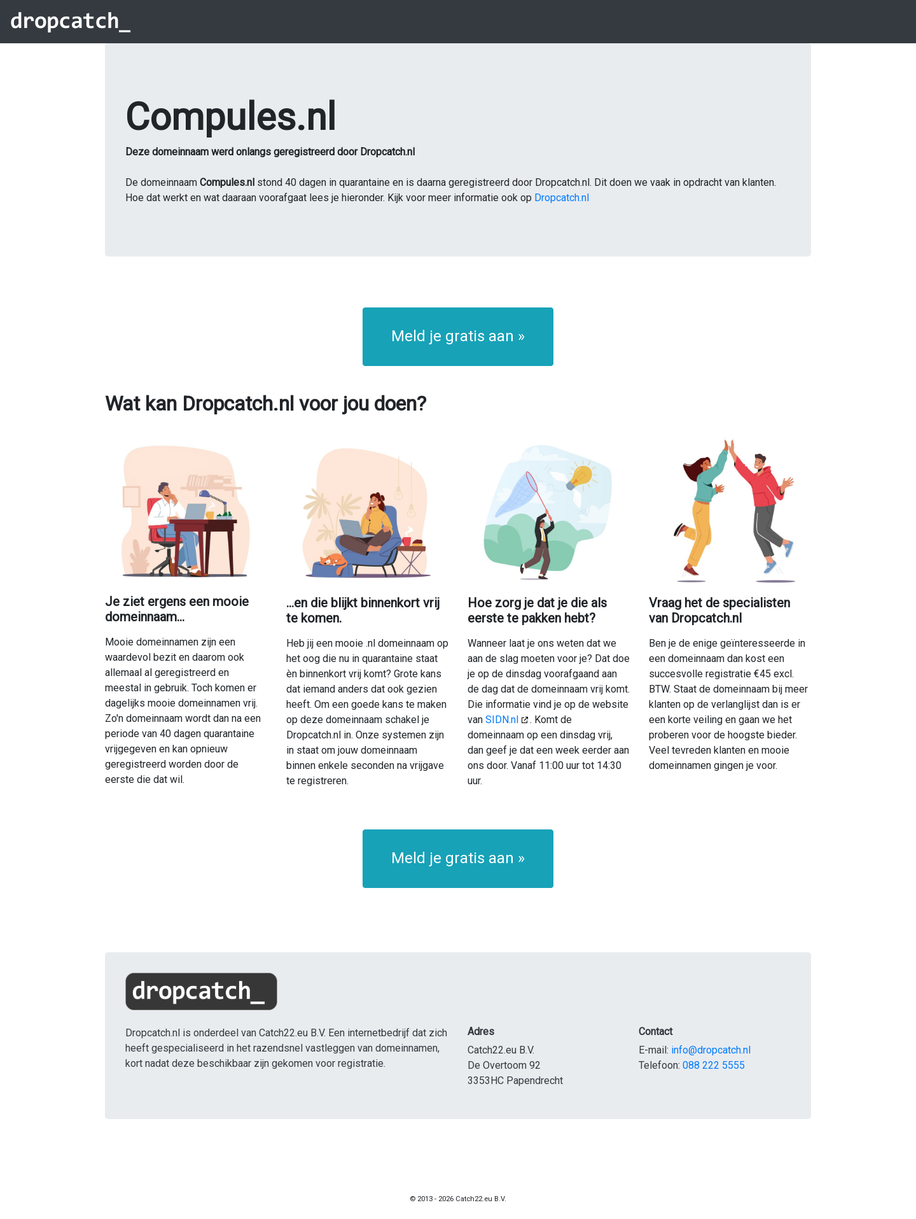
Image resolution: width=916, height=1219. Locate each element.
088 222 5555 (714, 1065)
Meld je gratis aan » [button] (458, 336)
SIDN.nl (501, 720)
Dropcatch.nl (561, 198)
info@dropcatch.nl (711, 1050)
